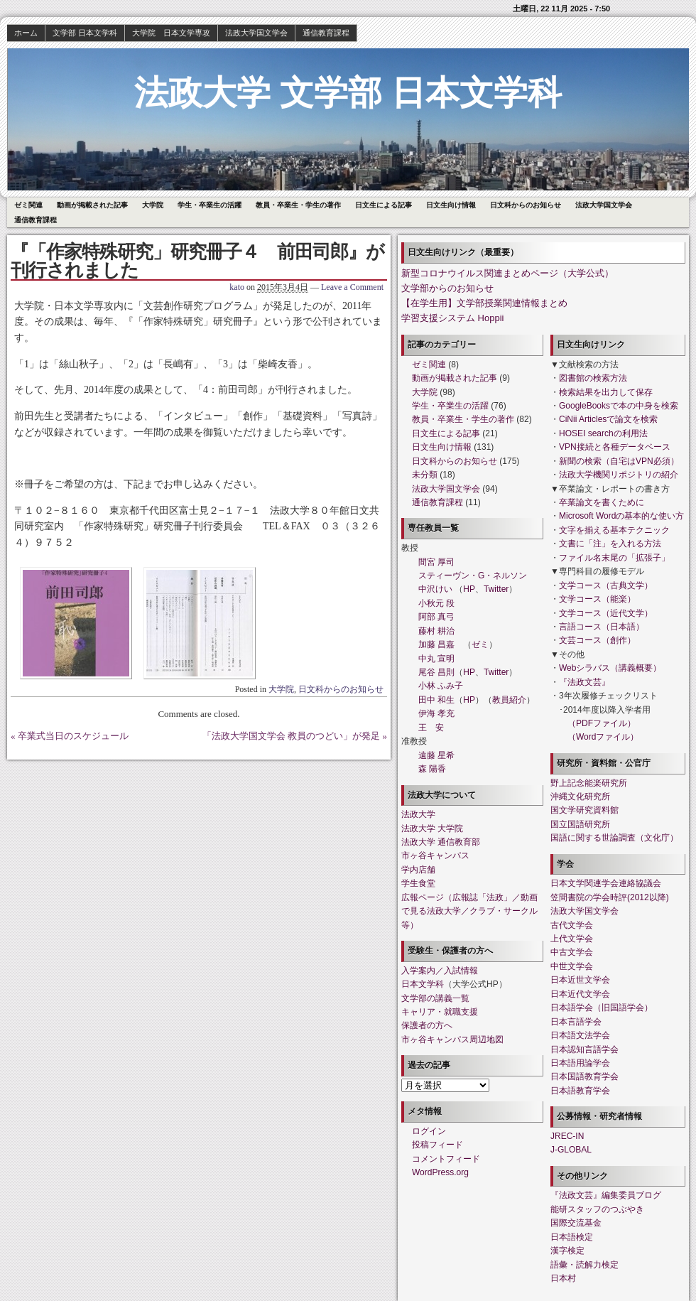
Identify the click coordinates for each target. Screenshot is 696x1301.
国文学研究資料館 (584, 810)
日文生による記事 (383, 205)
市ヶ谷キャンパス (435, 855)
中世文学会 (571, 966)
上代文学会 (571, 939)
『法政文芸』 (584, 682)
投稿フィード (437, 1145)
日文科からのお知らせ (525, 205)
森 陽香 (432, 769)
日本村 (563, 1278)
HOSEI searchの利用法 (603, 433)
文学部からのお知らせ (447, 288)
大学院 (152, 205)
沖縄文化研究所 (580, 796)
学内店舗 (418, 870)
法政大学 (418, 814)
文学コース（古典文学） (606, 585)
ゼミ (480, 644)
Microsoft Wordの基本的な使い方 (621, 516)
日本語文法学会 (580, 1035)
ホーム (26, 32)
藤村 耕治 (436, 631)
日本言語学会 (576, 1022)
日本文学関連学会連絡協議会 (605, 883)
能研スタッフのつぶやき (597, 1209)
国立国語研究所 (580, 824)
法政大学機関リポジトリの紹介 (618, 475)
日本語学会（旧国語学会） (601, 1008)
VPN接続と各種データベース (614, 447)
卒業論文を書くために (601, 502)
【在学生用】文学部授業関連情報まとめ (484, 303)
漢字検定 (567, 1251)
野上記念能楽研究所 (588, 783)
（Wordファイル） (602, 737)
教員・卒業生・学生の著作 (298, 205)
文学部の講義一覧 (435, 998)
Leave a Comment (352, 287)
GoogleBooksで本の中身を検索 (618, 406)
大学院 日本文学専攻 (171, 32)
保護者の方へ (426, 1025)
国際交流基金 (576, 1223)
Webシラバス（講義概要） (610, 668)
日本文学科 (422, 984)
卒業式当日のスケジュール (73, 735)
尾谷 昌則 (436, 672)
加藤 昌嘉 (436, 644)
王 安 (431, 728)
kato (236, 287)
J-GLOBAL (571, 1150)
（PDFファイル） (601, 723)
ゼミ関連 (28, 205)
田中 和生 (436, 700)
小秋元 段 (436, 603)
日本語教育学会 (580, 1091)
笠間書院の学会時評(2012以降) (609, 897)
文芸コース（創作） (597, 640)
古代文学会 (571, 925)
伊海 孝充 (436, 713)
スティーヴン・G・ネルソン (472, 576)
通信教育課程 (326, 32)
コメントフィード (446, 1159)
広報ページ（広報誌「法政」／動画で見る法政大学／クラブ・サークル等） (469, 911)
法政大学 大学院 (432, 828)
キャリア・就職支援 (439, 1012)
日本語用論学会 (580, 1063)
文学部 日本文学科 (85, 32)
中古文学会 (571, 952)
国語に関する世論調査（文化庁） (614, 838)
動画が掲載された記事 (92, 205)
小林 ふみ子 (440, 686)
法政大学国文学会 (256, 32)
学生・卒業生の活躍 (209, 205)
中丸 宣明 (436, 659)
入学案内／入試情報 (439, 971)
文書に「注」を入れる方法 (610, 544)
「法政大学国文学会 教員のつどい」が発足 (291, 735)
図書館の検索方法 (593, 378)
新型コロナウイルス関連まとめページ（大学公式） (507, 273)
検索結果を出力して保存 (606, 392)
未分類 (424, 475)
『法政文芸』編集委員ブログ (605, 1195)
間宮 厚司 (436, 562)
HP (469, 589)
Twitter (496, 589)
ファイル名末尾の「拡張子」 (614, 558)
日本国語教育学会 (584, 1076)
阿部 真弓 (436, 617)
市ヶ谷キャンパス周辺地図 (452, 1039)
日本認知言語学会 (584, 1049)
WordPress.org (440, 1172)
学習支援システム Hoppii (452, 318)
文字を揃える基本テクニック (614, 530)
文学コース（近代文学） (606, 613)
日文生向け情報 (451, 205)
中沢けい (435, 589)
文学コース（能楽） (597, 599)
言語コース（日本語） (601, 627)
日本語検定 (571, 1237)
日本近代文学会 (580, 994)
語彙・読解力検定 (584, 1265)
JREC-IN (567, 1136)
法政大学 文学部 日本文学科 (348, 93)
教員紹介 (509, 700)
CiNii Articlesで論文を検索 (608, 419)
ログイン (429, 1131)
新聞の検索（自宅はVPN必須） (619, 461)
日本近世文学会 (580, 980)
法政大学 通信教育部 (440, 842)
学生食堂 (418, 883)
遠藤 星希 (436, 755)
